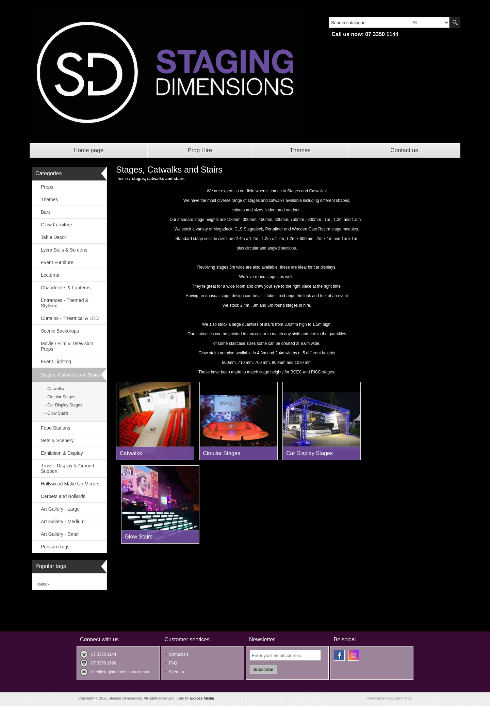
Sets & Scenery (57, 440)
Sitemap (176, 672)
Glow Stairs (57, 413)
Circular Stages (61, 397)
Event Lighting (56, 361)
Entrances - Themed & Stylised (64, 303)
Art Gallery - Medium (62, 521)
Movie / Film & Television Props (67, 346)
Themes (300, 150)
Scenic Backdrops (60, 331)
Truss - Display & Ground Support (67, 468)
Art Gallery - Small (60, 534)
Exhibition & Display (62, 453)
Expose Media (202, 698)
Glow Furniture (56, 224)
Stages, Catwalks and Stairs (70, 375)
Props (47, 187)
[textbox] (369, 22)
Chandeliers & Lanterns (66, 287)
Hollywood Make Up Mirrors (70, 483)
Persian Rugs (55, 546)
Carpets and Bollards (63, 496)
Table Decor (53, 237)
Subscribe (263, 669)
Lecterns (50, 275)
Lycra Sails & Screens (64, 250)
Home (123, 178)
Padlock (42, 584)
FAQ (173, 663)
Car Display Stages (64, 405)
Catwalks (55, 388)
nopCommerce (399, 698)
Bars (46, 212)
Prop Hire (199, 150)
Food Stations (55, 428)
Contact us (404, 150)
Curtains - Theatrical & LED (70, 318)
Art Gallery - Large (60, 509)
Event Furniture (57, 262)
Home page (88, 150)
